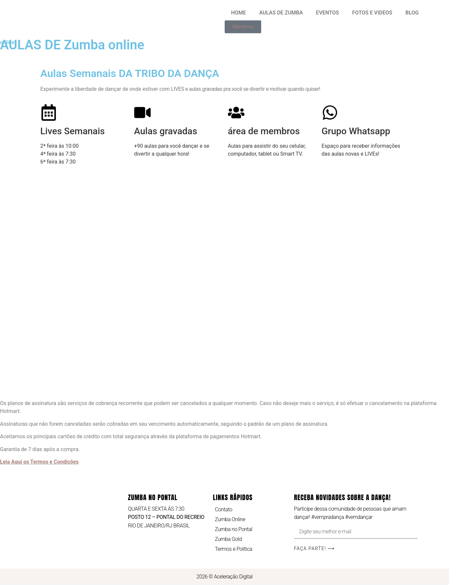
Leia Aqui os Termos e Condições (39, 462)
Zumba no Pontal (233, 529)
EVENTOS (327, 13)
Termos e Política (233, 549)
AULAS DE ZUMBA (281, 13)
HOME (238, 13)
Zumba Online (230, 519)
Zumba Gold (228, 539)
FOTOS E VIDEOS (372, 13)
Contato (223, 509)
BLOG (412, 13)
